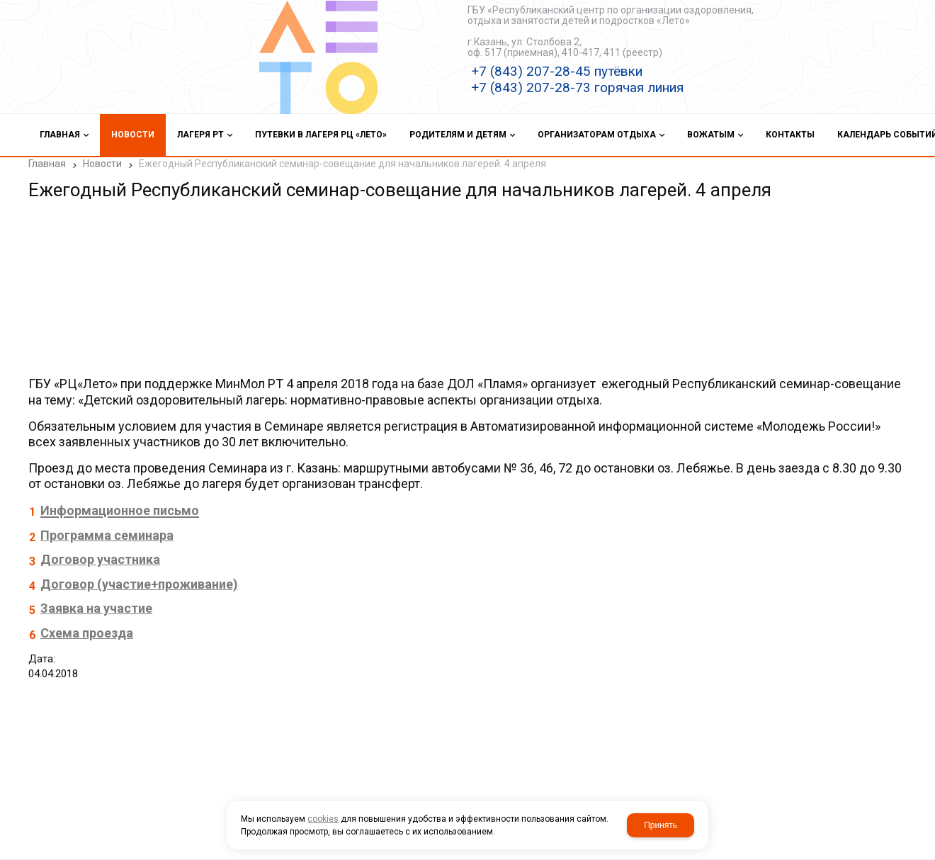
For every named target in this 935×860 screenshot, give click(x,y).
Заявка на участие (96, 608)
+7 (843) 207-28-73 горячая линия (577, 87)
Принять (660, 825)
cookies (323, 819)
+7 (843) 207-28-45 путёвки (556, 71)
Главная (47, 163)
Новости (102, 163)
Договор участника (100, 559)
